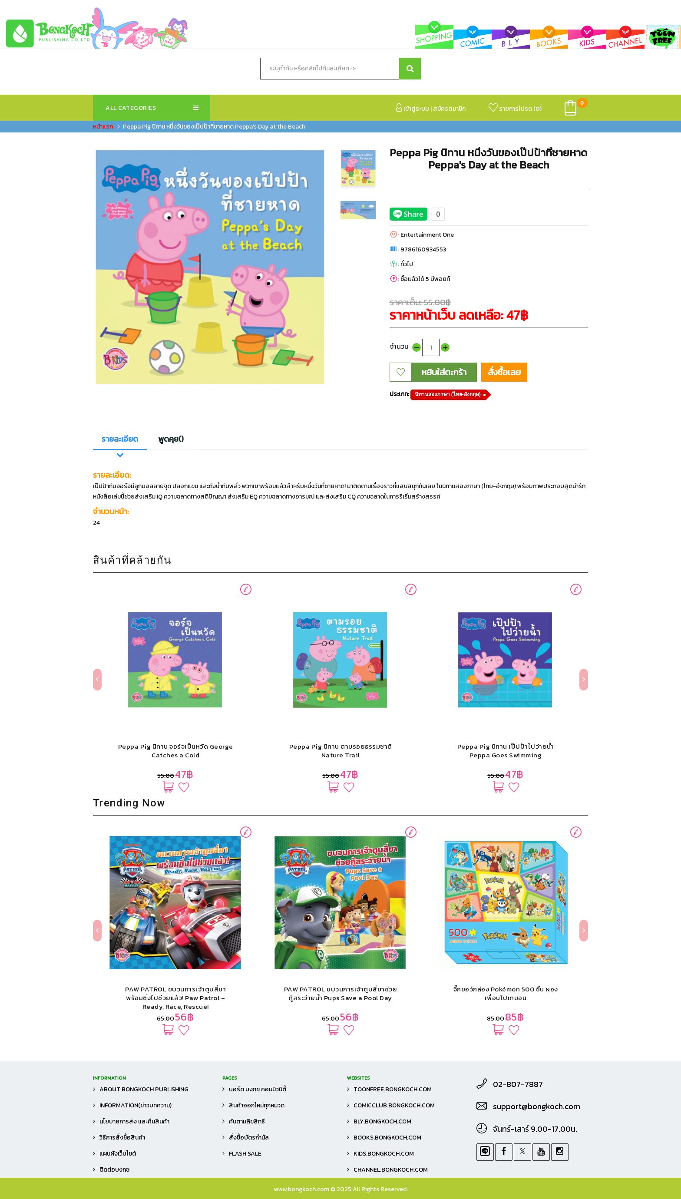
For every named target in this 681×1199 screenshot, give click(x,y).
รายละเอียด (120, 439)
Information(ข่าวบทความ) (135, 1105)
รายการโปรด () (515, 108)
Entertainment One (427, 234)
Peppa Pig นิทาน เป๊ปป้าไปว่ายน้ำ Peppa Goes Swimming (505, 750)
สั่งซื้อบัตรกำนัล (249, 1137)
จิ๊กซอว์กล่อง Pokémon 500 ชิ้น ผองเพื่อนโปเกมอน (505, 993)
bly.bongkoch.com (382, 1121)
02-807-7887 (518, 1084)
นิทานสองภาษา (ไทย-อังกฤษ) (448, 394)
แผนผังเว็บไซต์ (117, 1153)
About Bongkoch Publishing (143, 1089)
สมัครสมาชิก (449, 108)
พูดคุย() (171, 439)
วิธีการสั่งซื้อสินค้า (122, 1137)
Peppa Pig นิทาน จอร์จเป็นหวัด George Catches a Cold (175, 750)
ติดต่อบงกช (114, 1169)
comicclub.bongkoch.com (394, 1105)
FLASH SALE (245, 1153)
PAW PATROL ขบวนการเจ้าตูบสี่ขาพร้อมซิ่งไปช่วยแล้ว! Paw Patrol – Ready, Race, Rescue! (175, 997)
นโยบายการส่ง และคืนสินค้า (134, 1121)
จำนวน (399, 346)
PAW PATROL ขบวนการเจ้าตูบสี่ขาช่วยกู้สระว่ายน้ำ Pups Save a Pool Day (340, 993)
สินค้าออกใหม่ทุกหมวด (256, 1105)
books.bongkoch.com (387, 1137)
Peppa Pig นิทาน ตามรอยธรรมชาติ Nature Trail (340, 750)
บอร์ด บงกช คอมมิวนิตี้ (257, 1089)
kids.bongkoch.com (384, 1153)
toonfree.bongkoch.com (393, 1089)
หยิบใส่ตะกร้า (444, 372)
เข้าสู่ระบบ (412, 108)
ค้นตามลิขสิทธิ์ (247, 1121)
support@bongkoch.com (536, 1106)
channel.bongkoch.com (391, 1169)
